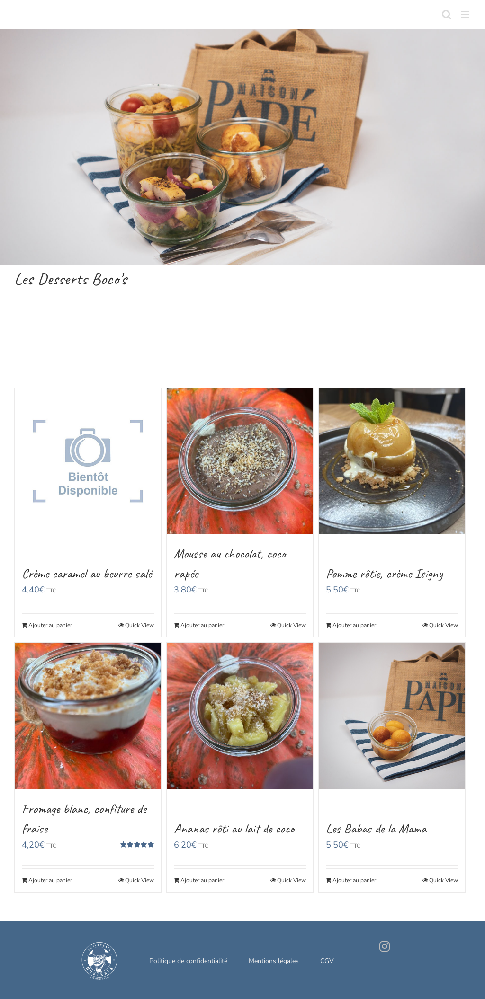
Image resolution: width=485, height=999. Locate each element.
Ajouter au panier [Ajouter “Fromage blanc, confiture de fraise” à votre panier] (50, 880)
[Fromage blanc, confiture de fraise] (88, 716)
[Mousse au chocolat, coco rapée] (240, 461)
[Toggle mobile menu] (466, 14)
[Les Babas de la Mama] (392, 716)
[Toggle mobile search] (446, 14)
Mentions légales (274, 960)
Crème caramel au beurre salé (87, 573)
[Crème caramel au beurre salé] (88, 461)
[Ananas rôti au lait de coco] (240, 716)
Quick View (139, 625)
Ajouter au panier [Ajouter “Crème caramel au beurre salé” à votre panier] (50, 625)
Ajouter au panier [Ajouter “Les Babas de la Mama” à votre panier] (354, 880)
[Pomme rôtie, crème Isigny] (392, 461)
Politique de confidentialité (188, 960)
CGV (327, 960)
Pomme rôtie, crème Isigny (384, 573)
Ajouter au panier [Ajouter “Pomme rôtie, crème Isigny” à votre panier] (354, 625)
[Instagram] (384, 946)
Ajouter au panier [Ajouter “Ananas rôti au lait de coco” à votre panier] (202, 880)
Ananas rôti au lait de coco (234, 828)
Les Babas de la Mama (376, 828)
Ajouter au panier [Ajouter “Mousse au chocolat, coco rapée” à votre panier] (202, 625)
